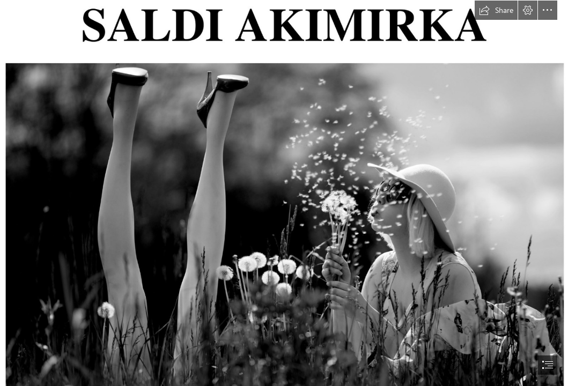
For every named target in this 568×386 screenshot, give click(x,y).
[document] (284, 193)
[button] (496, 10)
